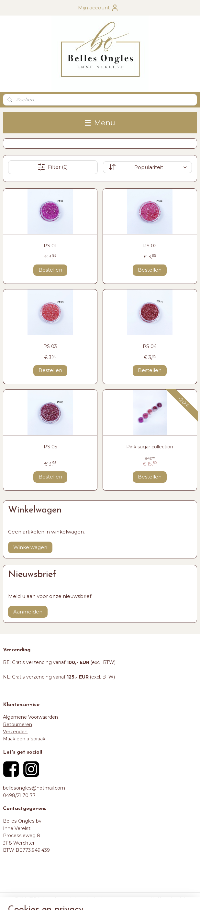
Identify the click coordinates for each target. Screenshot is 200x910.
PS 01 (50, 246)
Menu (100, 122)
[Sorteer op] (147, 167)
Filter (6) (53, 167)
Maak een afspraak (24, 739)
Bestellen (50, 270)
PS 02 (150, 246)
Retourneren (17, 724)
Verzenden (15, 732)
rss (91, 898)
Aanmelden (27, 612)
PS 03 (50, 346)
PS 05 (50, 447)
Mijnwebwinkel (171, 898)
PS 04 (150, 346)
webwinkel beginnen (115, 898)
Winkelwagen (30, 547)
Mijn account (98, 8)
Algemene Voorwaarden (30, 717)
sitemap (79, 898)
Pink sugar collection (149, 447)
